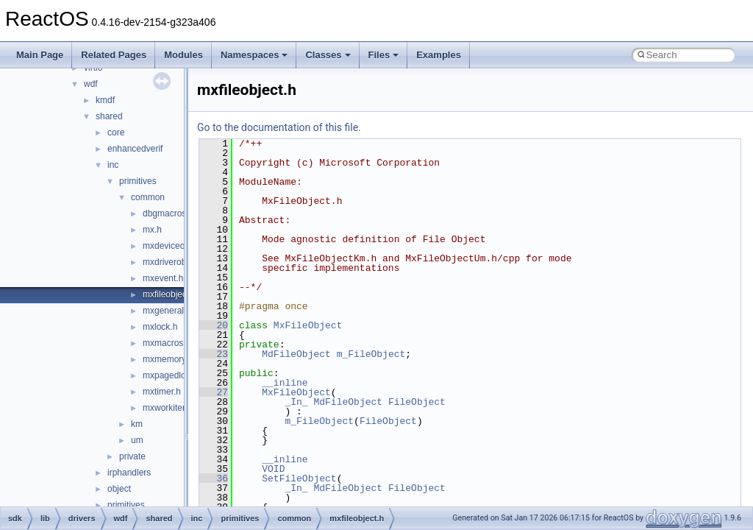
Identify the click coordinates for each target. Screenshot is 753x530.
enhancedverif (135, 149)
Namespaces (254, 54)
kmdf (105, 100)
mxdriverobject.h (175, 262)
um (137, 440)
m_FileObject (371, 354)
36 (213, 478)
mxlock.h (160, 327)
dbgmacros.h (168, 213)
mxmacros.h (166, 343)
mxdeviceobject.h (177, 246)
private (132, 456)
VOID (273, 469)
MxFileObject (308, 325)
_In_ (296, 402)
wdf (91, 84)
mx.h (152, 230)
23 (213, 354)
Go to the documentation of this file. (279, 127)
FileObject (417, 402)
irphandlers (129, 472)
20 (213, 325)
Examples (438, 54)
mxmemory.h (168, 359)
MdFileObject (296, 354)
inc (112, 165)
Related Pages (113, 54)
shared (109, 116)
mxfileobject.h (169, 294)
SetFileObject (299, 478)
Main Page (39, 54)
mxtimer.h (162, 391)
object (119, 489)
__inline (284, 382)
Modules (183, 54)
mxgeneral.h (167, 310)
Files (383, 54)
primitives (138, 181)
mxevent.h (163, 278)
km (137, 424)
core (115, 132)
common (148, 197)
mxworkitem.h (170, 408)
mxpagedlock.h (172, 375)
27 (213, 392)
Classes (327, 54)
